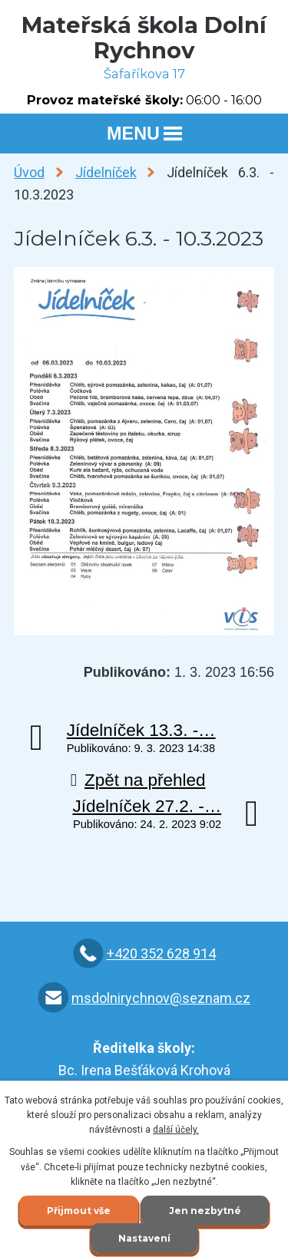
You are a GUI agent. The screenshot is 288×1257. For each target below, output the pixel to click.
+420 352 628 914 (161, 953)
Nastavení (144, 1238)
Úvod (29, 172)
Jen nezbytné (205, 1210)
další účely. (176, 1129)
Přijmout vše (79, 1210)
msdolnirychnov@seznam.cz (160, 998)
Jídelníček (106, 172)
